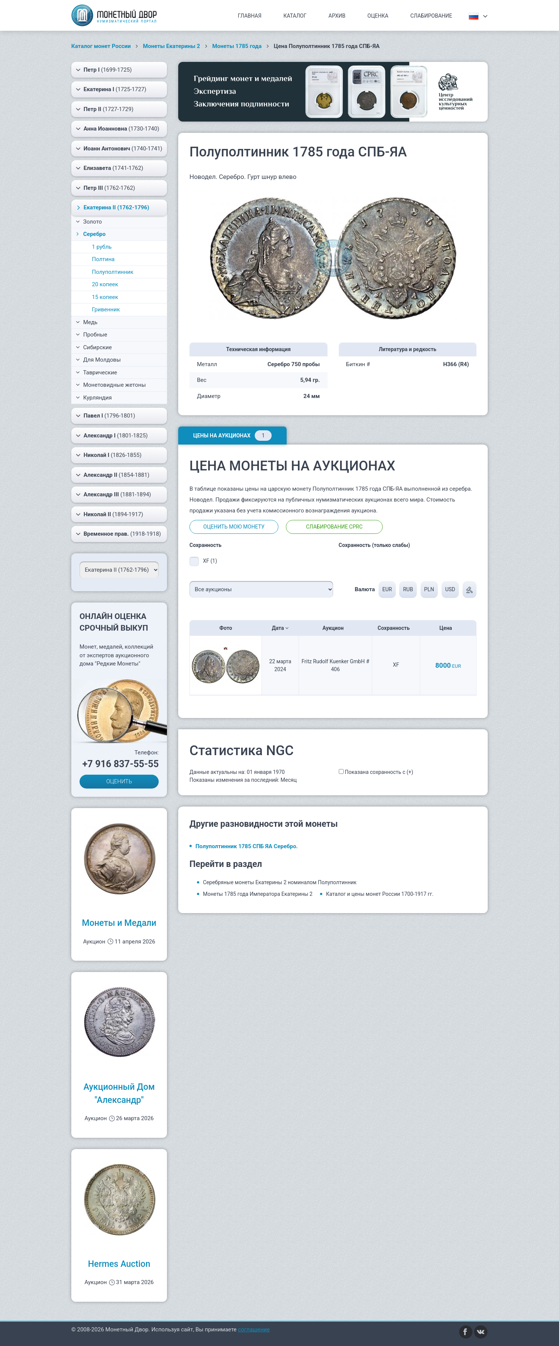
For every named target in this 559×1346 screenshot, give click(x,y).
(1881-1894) (113, 494)
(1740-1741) (119, 148)
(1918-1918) (118, 534)
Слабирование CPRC (334, 527)
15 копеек (105, 297)
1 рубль (102, 246)
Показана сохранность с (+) (379, 772)
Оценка (377, 16)
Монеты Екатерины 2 (171, 46)
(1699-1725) (104, 70)
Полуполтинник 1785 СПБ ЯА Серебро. (246, 846)
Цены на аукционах (232, 435)
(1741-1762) (109, 168)
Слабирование (431, 16)
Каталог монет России (101, 46)
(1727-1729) (105, 109)
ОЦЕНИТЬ (119, 781)
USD (450, 589)
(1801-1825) (112, 435)
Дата (280, 628)
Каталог (295, 16)
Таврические (96, 372)
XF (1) (210, 561)
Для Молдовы (98, 359)
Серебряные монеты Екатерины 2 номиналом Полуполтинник (279, 882)
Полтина (103, 259)
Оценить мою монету (233, 527)
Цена (448, 628)
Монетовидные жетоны (111, 385)
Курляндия (94, 397)
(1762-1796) (112, 207)
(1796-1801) (105, 415)
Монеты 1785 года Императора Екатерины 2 (258, 894)
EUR (387, 589)
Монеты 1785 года (237, 46)
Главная (249, 16)
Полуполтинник (113, 272)
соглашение (254, 1329)
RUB (408, 589)
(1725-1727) (111, 89)
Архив (337, 16)
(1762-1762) (105, 188)
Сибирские (94, 347)
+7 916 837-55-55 (120, 764)
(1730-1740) (117, 128)
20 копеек (105, 284)
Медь (87, 322)
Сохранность (396, 628)
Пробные (91, 334)
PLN (429, 589)
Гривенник (106, 309)
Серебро (90, 234)
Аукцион (336, 628)
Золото (89, 221)
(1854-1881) (112, 475)
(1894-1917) (109, 514)
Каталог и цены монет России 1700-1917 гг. (380, 894)
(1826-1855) (108, 455)
